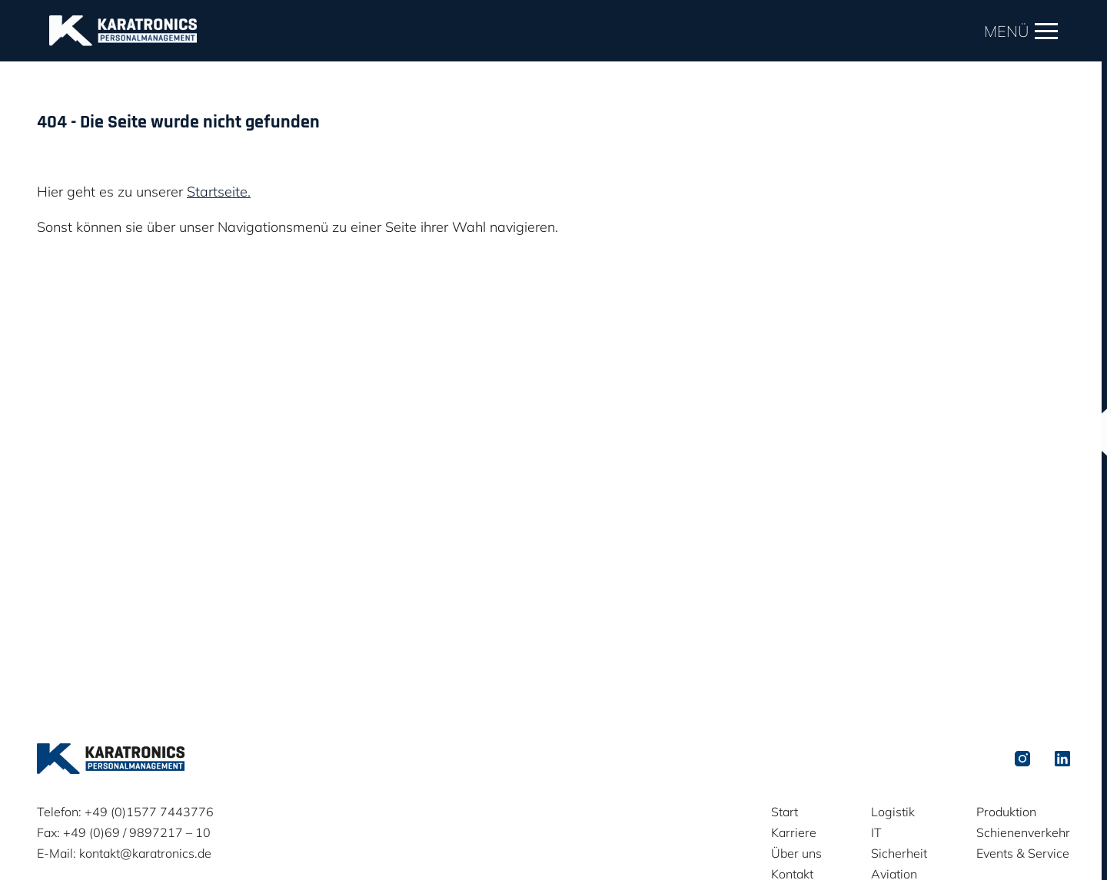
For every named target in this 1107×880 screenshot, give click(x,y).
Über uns (796, 853)
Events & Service (1022, 853)
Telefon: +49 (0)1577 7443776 (125, 811)
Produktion (1006, 811)
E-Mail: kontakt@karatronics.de (124, 853)
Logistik (893, 811)
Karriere (793, 832)
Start (784, 811)
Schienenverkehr (1023, 832)
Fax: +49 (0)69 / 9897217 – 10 (124, 832)
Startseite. (219, 191)
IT (876, 832)
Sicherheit (899, 853)
